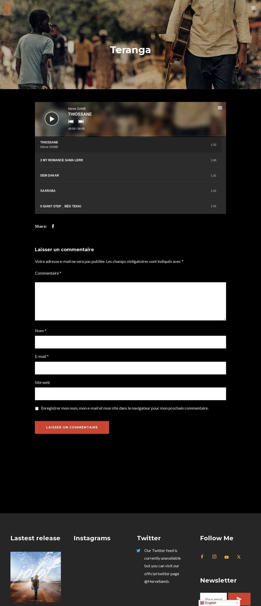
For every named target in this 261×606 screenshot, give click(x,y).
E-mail (42, 356)
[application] (130, 119)
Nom (40, 330)
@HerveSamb (156, 581)
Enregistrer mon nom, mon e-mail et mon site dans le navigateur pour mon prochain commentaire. (124, 408)
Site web (42, 382)
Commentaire (48, 273)
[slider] (130, 136)
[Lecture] (47, 114)
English (208, 603)
